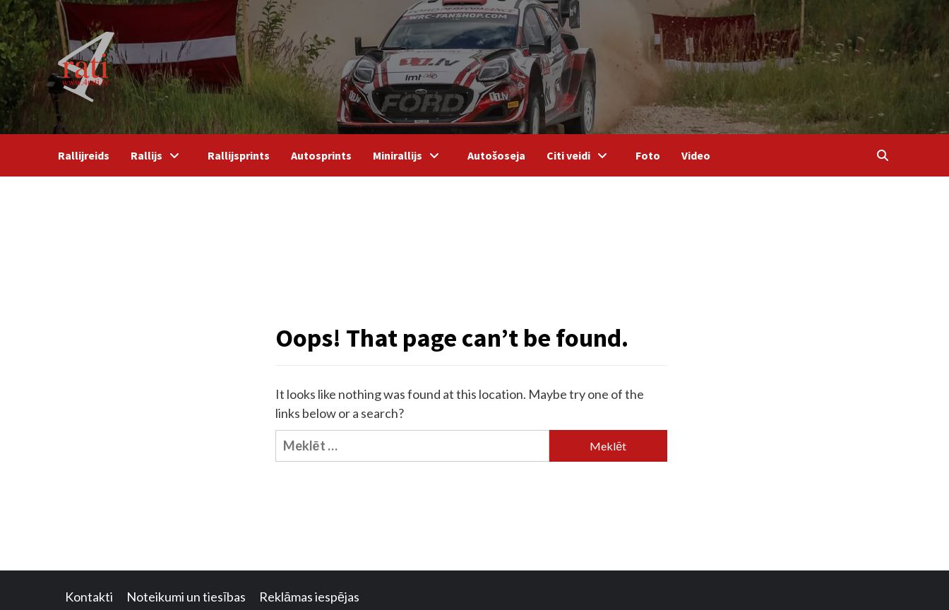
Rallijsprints (239, 155)
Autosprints (321, 155)
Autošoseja (496, 155)
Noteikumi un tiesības (186, 596)
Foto (647, 155)
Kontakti (89, 596)
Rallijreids (83, 155)
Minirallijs (409, 155)
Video (695, 155)
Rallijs (158, 155)
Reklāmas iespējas (309, 596)
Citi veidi (580, 155)
